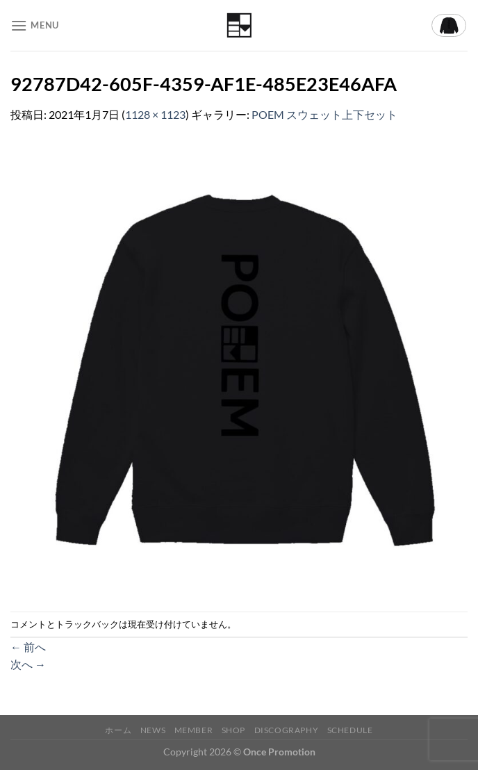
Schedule (350, 730)
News (152, 730)
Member (193, 730)
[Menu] (34, 25)
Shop (233, 730)
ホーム (118, 730)
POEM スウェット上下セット (324, 114)
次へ (28, 664)
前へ (28, 646)
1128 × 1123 (155, 114)
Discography (286, 730)
